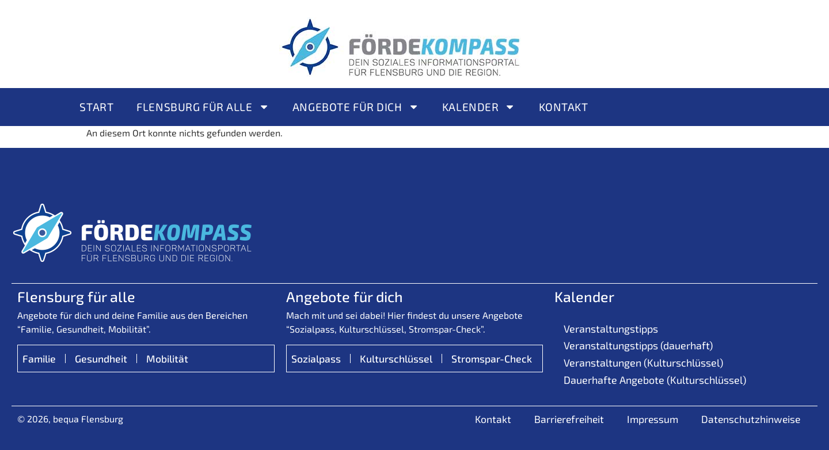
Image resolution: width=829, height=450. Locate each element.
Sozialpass (316, 358)
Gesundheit (101, 358)
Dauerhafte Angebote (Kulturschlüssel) (655, 379)
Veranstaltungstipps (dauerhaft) (638, 345)
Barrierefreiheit (569, 419)
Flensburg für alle (202, 107)
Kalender (479, 107)
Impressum (652, 419)
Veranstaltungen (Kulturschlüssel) (643, 362)
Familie (39, 358)
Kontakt (563, 106)
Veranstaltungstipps (611, 328)
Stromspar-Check (491, 358)
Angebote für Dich (355, 107)
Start (96, 106)
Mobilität (167, 358)
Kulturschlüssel (396, 358)
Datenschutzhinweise (750, 419)
